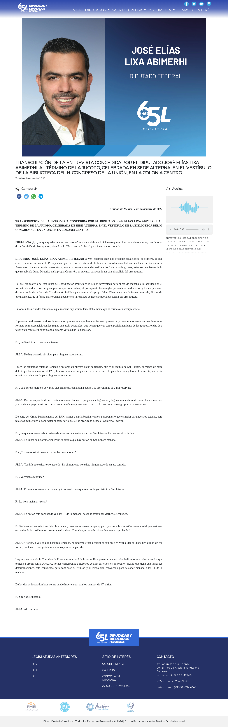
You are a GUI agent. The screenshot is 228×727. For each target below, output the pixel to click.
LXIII (34, 670)
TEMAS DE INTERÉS (194, 10)
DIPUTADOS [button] (96, 10)
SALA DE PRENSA (113, 664)
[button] (189, 244)
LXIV (34, 664)
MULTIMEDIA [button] (160, 10)
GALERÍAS (108, 670)
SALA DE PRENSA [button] (127, 10)
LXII (34, 676)
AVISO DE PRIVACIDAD (116, 686)
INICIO (76, 10)
